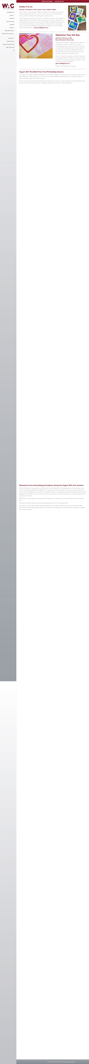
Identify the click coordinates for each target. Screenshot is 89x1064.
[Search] (13, 50)
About (11, 15)
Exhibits (12, 24)
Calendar (11, 18)
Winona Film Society (7, 33)
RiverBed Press (9, 30)
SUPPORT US (10, 12)
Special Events (10, 21)
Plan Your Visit (10, 47)
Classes (11, 27)
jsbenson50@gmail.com (41, 27)
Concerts (10, 38)
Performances (10, 41)
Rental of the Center (8, 44)
